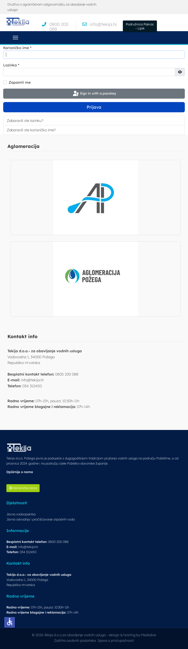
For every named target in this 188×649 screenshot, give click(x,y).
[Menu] (15, 37)
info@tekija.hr (103, 24)
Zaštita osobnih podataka (75, 640)
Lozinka (11, 65)
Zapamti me (20, 82)
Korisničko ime (17, 47)
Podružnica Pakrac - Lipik (140, 26)
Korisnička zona (23, 488)
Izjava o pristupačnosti (116, 640)
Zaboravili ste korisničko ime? (31, 130)
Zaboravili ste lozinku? (25, 120)
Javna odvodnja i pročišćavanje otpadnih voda (40, 519)
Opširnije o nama (19, 472)
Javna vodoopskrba (21, 514)
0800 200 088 (58, 27)
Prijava (94, 107)
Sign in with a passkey (94, 93)
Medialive (148, 635)
